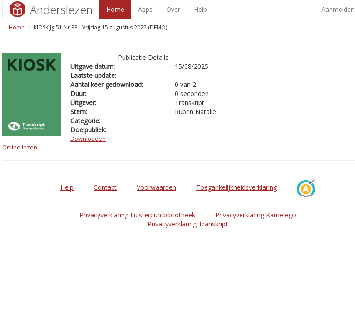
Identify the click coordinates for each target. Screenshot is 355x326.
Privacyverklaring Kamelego (255, 215)
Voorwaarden (156, 187)
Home (115, 9)
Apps (145, 9)
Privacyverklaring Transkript (188, 224)
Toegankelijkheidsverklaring (236, 187)
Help (200, 9)
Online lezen (19, 147)
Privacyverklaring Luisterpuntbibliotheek (137, 215)
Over (173, 9)
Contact (105, 187)
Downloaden (88, 138)
